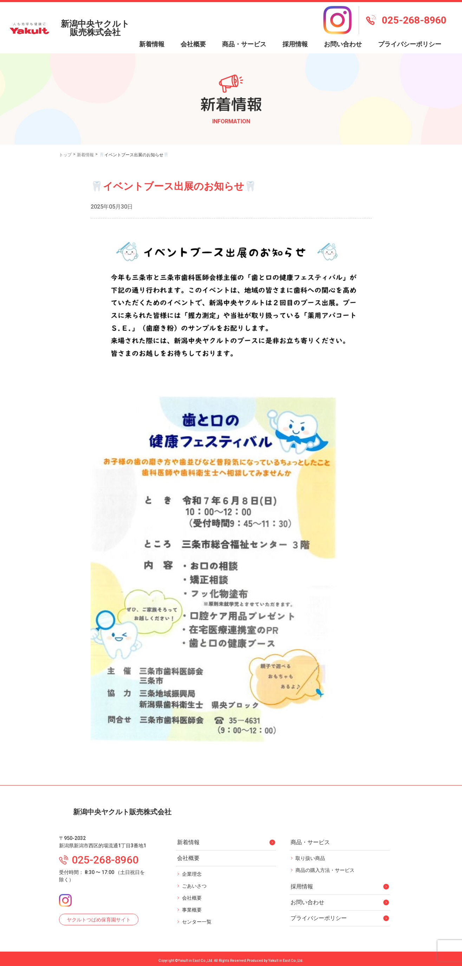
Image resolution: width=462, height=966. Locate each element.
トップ (65, 141)
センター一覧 (197, 918)
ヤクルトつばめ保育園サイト (99, 916)
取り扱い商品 (310, 855)
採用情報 (295, 31)
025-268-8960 (406, 13)
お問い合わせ (343, 31)
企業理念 (192, 871)
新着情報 (151, 31)
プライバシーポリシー (409, 31)
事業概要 (192, 906)
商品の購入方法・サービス (324, 867)
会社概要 (192, 895)
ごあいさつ (194, 883)
